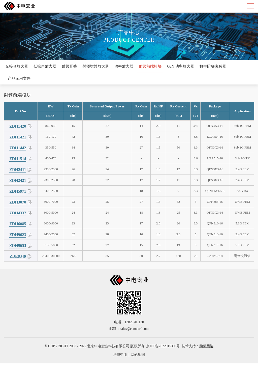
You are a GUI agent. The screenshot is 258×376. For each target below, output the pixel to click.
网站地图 (138, 355)
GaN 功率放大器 (180, 66)
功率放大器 (123, 66)
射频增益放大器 (95, 66)
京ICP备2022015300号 (163, 346)
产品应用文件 (19, 78)
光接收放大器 (16, 66)
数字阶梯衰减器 (213, 66)
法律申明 (120, 355)
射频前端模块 (150, 66)
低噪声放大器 (45, 66)
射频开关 (69, 66)
